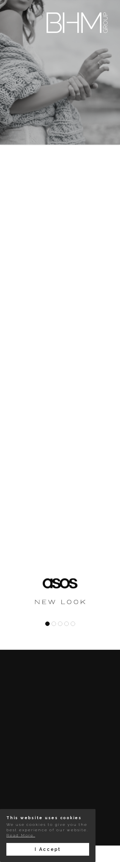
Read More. (20, 835)
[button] (47, 625)
